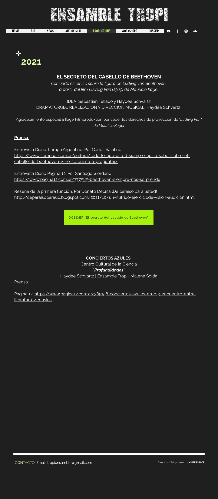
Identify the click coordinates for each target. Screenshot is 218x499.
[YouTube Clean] (168, 31)
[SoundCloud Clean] (195, 31)
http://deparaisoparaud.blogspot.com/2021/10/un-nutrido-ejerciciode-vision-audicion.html (104, 197)
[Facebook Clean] (177, 31)
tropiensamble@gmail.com (69, 462)
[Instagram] (186, 31)
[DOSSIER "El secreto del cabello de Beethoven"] (108, 217)
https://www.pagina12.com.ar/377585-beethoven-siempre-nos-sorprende (87, 179)
